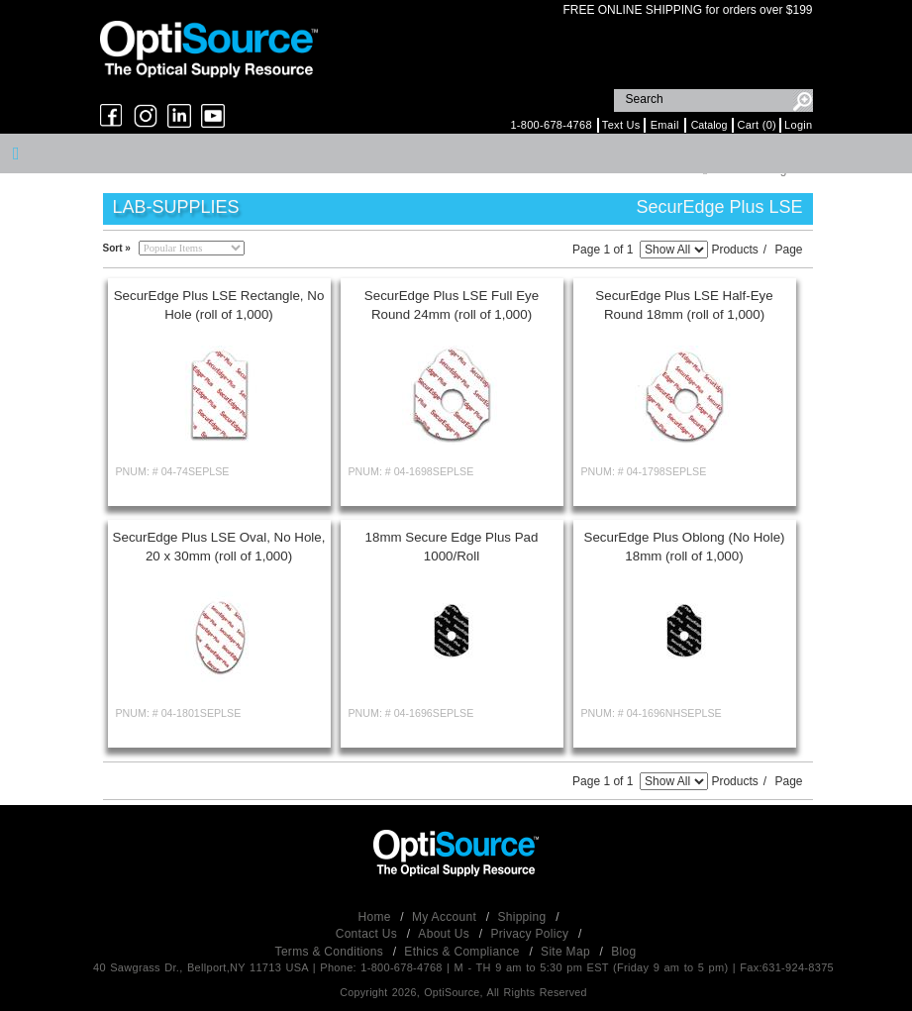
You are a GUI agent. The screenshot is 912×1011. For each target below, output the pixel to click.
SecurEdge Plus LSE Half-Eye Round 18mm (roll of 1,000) (683, 305)
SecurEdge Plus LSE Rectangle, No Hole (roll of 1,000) (219, 305)
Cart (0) (756, 125)
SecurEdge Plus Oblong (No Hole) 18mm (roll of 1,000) (684, 546)
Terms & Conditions (331, 952)
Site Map (567, 952)
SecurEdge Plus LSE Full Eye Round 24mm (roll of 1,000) (451, 305)
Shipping (523, 917)
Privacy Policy (531, 934)
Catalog (709, 125)
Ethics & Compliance (463, 952)
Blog (623, 952)
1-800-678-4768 (550, 125)
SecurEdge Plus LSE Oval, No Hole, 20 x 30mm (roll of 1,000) (219, 546)
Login (798, 125)
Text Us (621, 125)
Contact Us (368, 934)
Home (376, 917)
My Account (446, 917)
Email (665, 125)
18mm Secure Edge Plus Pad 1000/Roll (452, 546)
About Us (445, 934)
